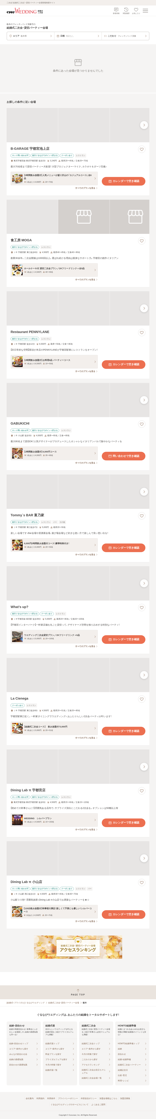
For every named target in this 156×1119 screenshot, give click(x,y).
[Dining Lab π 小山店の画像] (78, 858)
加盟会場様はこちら (108, 1098)
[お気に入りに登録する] (141, 149)
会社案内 (30, 1098)
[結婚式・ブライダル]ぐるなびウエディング (26, 1003)
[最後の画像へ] (144, 125)
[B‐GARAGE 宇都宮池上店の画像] (78, 125)
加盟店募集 (125, 1098)
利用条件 (51, 1098)
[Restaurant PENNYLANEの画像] (78, 308)
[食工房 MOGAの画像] (78, 217)
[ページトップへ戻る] (78, 992)
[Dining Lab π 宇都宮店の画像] (78, 766)
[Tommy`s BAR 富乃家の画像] (78, 492)
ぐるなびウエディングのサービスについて (70, 1104)
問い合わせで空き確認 (123, 456)
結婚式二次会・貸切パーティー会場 (63, 1003)
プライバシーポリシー (68, 1098)
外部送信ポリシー (89, 1098)
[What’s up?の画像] (78, 583)
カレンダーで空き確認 (123, 181)
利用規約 (40, 1098)
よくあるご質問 (98, 1104)
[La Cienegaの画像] (78, 675)
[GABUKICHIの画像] (78, 400)
